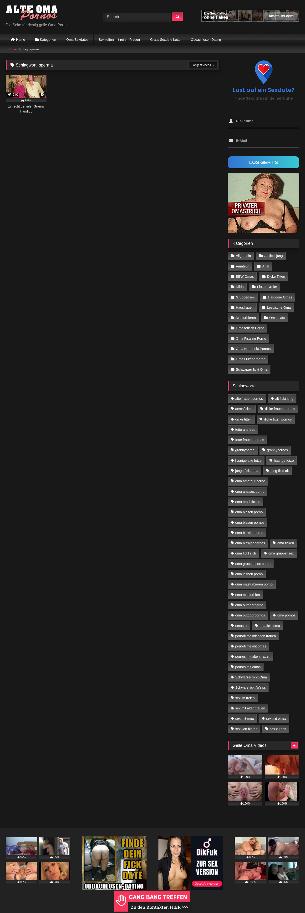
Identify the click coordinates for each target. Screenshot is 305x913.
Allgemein (243, 256)
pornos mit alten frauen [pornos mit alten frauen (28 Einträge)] (252, 656)
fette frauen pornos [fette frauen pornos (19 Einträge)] (249, 440)
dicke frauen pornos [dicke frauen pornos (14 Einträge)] (280, 409)
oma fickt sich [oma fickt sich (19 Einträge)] (245, 553)
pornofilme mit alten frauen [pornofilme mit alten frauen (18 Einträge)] (255, 636)
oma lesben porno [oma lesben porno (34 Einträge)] (249, 574)
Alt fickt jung (273, 256)
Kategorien (48, 39)
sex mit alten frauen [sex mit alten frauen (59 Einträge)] (250, 708)
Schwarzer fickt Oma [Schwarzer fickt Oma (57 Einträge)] (251, 677)
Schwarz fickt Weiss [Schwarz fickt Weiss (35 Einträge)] (250, 687)
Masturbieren (246, 318)
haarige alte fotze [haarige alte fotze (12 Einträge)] (248, 460)
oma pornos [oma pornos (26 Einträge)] (286, 615)
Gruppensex (245, 297)
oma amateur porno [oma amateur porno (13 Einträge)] (250, 481)
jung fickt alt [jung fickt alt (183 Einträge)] (280, 471)
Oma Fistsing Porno (251, 338)
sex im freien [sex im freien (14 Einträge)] (245, 698)
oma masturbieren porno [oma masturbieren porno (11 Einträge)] (254, 584)
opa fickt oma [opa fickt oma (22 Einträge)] (269, 626)
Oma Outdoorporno (250, 359)
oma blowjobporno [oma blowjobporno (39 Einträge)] (249, 533)
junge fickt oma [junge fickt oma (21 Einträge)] (246, 471)
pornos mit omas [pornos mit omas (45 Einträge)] (247, 667)
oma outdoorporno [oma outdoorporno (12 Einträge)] (249, 605)
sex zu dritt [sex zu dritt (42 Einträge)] (278, 729)
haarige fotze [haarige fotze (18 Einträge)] (284, 460)
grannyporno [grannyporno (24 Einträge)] (244, 450)
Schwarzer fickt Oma (252, 369)
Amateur (242, 266)
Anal (265, 266)
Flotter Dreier (267, 287)
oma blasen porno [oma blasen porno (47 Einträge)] (249, 512)
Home (20, 39)
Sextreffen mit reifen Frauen (119, 39)
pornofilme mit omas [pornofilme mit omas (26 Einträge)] (250, 646)
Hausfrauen (245, 307)
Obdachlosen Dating (206, 39)
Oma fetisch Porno (250, 328)
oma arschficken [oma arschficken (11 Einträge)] (247, 502)
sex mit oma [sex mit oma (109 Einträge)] (244, 718)
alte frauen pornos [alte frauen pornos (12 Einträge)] (249, 398)
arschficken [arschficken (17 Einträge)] (244, 409)
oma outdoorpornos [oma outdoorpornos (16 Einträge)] (250, 615)
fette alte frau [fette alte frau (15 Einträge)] (245, 429)
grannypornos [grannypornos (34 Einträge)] (277, 450)
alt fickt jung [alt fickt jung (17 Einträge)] (284, 398)
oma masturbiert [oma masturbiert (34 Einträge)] (247, 595)
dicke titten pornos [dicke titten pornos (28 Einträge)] (278, 419)
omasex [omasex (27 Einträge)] (241, 626)
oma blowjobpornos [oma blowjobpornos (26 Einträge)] (250, 543)
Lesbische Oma (279, 307)
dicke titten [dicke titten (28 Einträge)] (243, 419)
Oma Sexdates (77, 39)
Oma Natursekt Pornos (253, 349)
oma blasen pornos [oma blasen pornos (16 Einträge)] (249, 522)
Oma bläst (277, 318)
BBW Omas (245, 276)
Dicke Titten (276, 276)
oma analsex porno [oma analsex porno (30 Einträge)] (249, 491)
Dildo (240, 287)
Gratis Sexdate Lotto (165, 39)
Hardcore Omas (280, 297)
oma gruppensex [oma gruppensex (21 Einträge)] (281, 553)
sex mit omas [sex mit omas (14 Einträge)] (276, 718)
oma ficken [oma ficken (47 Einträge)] (285, 543)
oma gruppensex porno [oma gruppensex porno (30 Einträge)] (252, 564)
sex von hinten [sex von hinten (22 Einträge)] (246, 729)
